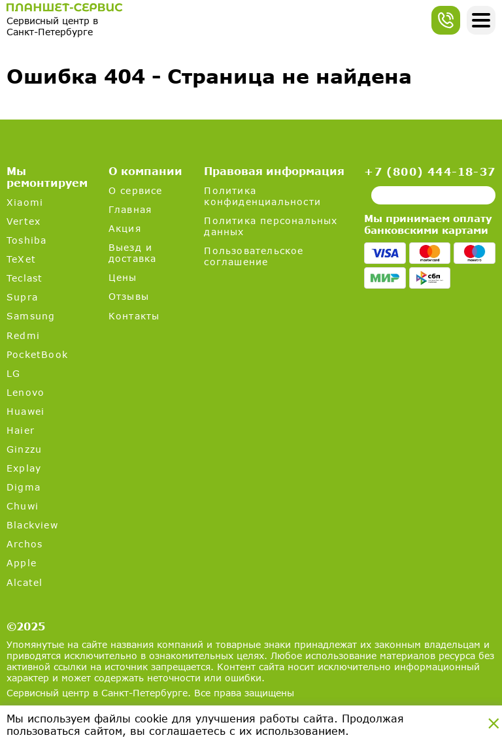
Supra (22, 296)
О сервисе (136, 190)
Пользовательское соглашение (253, 256)
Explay (24, 468)
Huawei (25, 411)
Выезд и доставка (133, 253)
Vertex (24, 221)
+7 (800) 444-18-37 (429, 171)
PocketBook (37, 354)
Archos (24, 543)
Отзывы (129, 296)
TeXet (21, 259)
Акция (125, 228)
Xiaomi (25, 202)
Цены (123, 277)
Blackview (32, 524)
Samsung (31, 315)
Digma (24, 487)
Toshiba (26, 240)
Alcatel (24, 582)
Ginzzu (24, 449)
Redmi (23, 335)
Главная (130, 209)
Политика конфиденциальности (262, 196)
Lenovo (25, 392)
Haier (21, 430)
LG (13, 373)
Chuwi (23, 505)
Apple (22, 562)
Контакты (134, 315)
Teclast (24, 277)
